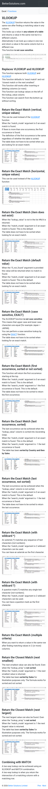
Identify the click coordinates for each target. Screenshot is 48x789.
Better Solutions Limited (17, 786)
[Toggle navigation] (42, 3)
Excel (4, 11)
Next (44, 786)
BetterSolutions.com (13, 3)
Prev (39, 786)
